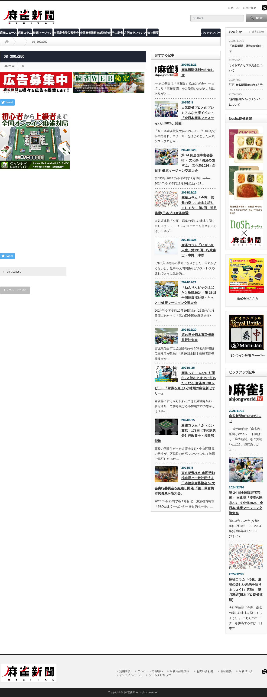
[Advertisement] (73, 214)
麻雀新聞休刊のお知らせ (197, 72)
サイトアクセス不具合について (245, 68)
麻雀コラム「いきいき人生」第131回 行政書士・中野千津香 (198, 250)
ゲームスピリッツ (160, 675)
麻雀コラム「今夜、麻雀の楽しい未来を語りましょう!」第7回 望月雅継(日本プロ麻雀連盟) (186, 205)
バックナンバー (211, 32)
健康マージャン (42, 32)
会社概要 (251, 7)
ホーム (235, 7)
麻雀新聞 (129, 692)
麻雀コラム (25, 32)
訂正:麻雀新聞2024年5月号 (246, 85)
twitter (264, 7)
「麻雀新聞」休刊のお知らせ (245, 48)
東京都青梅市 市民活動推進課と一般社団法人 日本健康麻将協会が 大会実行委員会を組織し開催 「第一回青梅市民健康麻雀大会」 (185, 483)
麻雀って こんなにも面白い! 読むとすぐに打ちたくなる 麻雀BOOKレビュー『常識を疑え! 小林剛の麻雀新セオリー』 (185, 383)
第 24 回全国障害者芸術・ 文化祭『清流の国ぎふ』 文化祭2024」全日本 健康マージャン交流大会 (185, 162)
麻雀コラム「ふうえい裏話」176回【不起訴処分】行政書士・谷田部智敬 (185, 432)
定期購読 (124, 671)
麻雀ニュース (8, 32)
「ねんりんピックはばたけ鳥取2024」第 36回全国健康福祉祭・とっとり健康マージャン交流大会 (185, 295)
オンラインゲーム (130, 675)
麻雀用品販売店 (179, 671)
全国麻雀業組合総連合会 (95, 32)
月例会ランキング (135, 32)
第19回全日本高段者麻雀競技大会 (197, 337)
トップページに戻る (14, 290)
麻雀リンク (246, 671)
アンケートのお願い (150, 671)
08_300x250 (14, 271)
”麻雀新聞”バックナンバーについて (245, 102)
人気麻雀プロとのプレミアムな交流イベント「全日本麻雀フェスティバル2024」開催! (184, 115)
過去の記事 (258, 31)
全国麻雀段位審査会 (66, 32)
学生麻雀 (117, 32)
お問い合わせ (205, 671)
